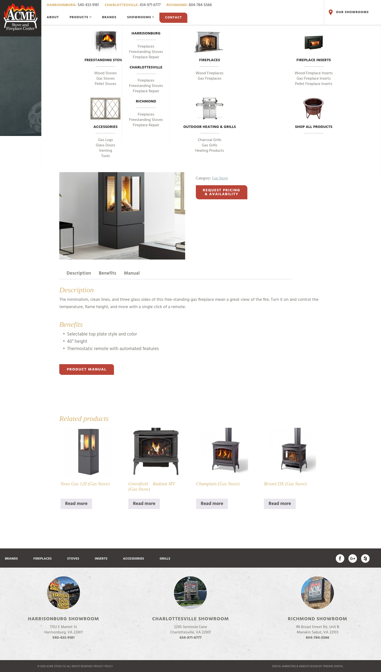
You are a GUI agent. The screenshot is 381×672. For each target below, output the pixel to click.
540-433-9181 (73, 5)
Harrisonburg (145, 34)
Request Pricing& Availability (221, 192)
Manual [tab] (132, 273)
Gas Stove (220, 178)
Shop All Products (313, 114)
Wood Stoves (105, 73)
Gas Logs (105, 140)
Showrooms (140, 17)
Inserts (101, 559)
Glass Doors (105, 145)
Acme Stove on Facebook (340, 558)
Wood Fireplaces (209, 73)
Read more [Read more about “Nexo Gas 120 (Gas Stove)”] (76, 503)
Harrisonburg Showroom (63, 619)
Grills (165, 559)
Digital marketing (284, 666)
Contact (173, 17)
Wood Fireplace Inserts (313, 73)
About (53, 17)
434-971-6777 (133, 5)
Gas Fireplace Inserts (314, 78)
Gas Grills (209, 145)
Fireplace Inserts (313, 47)
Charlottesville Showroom (190, 619)
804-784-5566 (189, 5)
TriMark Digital (333, 666)
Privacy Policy (103, 666)
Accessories (105, 114)
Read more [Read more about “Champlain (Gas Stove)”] (212, 503)
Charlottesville (146, 68)
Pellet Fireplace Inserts (313, 84)
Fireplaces (209, 47)
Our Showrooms (348, 12)
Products (80, 17)
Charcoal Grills (209, 140)
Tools (105, 156)
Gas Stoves (105, 78)
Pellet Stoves (105, 84)
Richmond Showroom (317, 619)
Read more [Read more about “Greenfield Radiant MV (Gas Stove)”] (144, 503)
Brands (109, 17)
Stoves (73, 559)
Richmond (146, 102)
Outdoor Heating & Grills (209, 114)
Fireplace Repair (146, 57)
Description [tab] (79, 273)
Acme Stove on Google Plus (352, 558)
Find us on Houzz (365, 558)
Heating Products (209, 150)
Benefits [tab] (107, 273)
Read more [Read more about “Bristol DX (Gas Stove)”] (279, 503)
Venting (105, 150)
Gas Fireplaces (209, 78)
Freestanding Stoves (106, 47)
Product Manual (86, 369)
